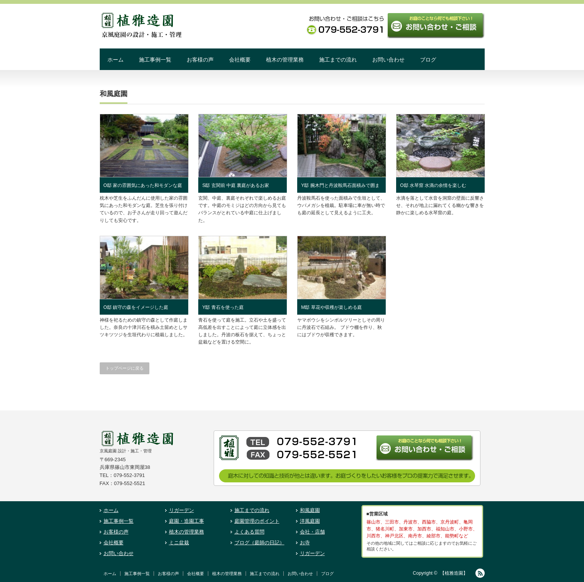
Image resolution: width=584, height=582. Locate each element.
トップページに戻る (124, 368)
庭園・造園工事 (186, 521)
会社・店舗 (312, 532)
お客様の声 (200, 60)
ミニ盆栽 (179, 542)
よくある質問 (249, 532)
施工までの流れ (338, 60)
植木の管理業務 (285, 60)
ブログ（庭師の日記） (259, 542)
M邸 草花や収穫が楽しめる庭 (331, 307)
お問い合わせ (388, 60)
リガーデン (181, 510)
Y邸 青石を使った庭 (222, 307)
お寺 (305, 542)
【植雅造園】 (454, 573)
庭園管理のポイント (256, 521)
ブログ (428, 60)
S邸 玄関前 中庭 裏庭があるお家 (235, 185)
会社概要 (240, 60)
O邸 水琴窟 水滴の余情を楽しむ (433, 185)
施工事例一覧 (155, 60)
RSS (480, 573)
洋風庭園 (310, 521)
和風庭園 (310, 510)
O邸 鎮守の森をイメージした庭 (136, 307)
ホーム (115, 60)
